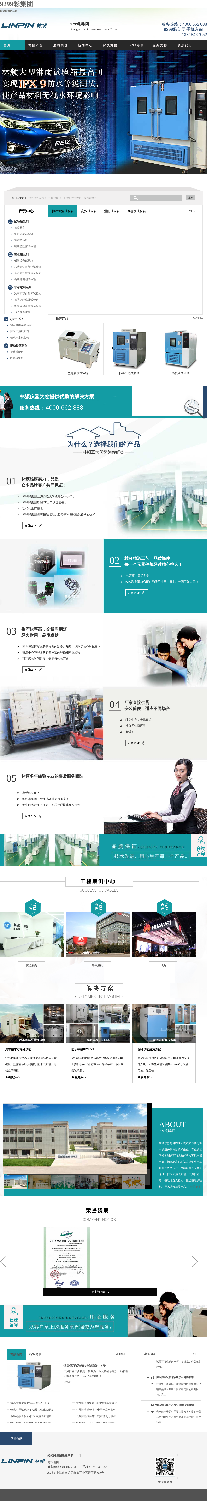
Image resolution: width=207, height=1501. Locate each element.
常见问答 (150, 1354)
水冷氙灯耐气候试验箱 (27, 266)
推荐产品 (62, 318)
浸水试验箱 (90, 197)
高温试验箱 (89, 211)
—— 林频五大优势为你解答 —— (103, 447)
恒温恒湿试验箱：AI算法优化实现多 (32, 1409)
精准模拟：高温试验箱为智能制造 (96, 1423)
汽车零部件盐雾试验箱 (27, 293)
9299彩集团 (16, 4)
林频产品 (35, 45)
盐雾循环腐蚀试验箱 (26, 299)
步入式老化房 (22, 312)
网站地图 (53, 1462)
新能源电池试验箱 (25, 279)
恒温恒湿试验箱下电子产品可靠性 (96, 1409)
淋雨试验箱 (112, 211)
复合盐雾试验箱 (23, 233)
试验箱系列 (21, 221)
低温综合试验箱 (23, 260)
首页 (7, 45)
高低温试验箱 (180, 373)
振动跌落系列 (18, 345)
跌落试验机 (17, 358)
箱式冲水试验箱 (19, 337)
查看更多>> (12, 1077)
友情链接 (16, 1438)
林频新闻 (16, 1354)
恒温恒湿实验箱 (72, 197)
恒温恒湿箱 (55, 197)
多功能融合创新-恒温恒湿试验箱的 (31, 1416)
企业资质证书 (100, 1291)
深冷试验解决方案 (164, 1040)
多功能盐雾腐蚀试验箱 (27, 305)
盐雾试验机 (21, 240)
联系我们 (184, 45)
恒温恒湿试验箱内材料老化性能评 (30, 1423)
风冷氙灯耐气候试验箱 (27, 273)
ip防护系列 (17, 319)
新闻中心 (85, 45)
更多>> (68, 1382)
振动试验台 (17, 351)
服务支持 (160, 45)
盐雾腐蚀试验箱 (78, 373)
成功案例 (60, 45)
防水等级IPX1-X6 (98, 1040)
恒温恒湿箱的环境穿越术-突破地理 (175, 1406)
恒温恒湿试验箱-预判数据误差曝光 (96, 1403)
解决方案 (110, 45)
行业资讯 (35, 1354)
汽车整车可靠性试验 (32, 1040)
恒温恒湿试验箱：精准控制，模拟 (96, 1416)
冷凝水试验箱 (136, 211)
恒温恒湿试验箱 (37, 197)
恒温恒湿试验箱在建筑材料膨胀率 (175, 1378)
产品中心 (26, 211)
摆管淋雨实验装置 (21, 325)
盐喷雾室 (19, 227)
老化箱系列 (21, 254)
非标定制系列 (22, 287)
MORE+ (194, 211)
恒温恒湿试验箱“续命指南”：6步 (85, 1365)
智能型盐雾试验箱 (25, 246)
